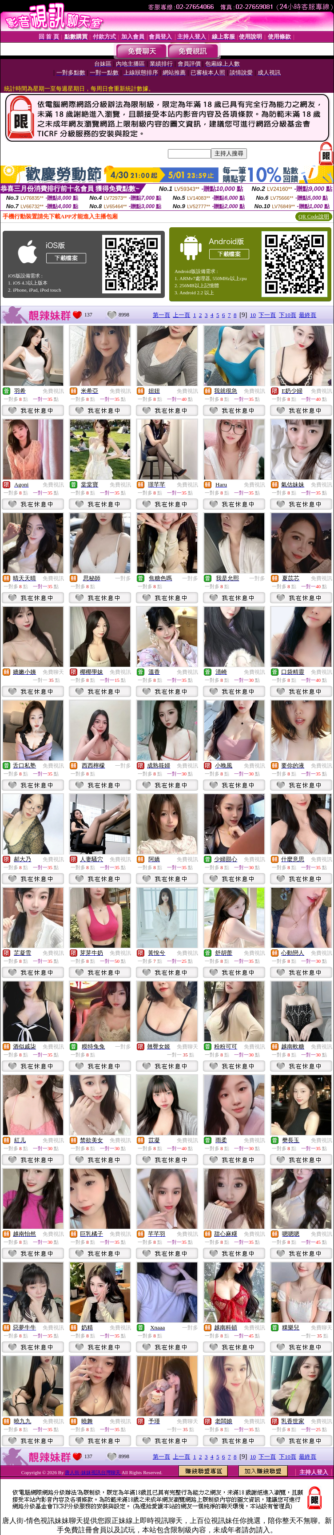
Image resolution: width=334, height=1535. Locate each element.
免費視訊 (53, 391)
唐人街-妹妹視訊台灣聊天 (93, 1472)
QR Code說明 (313, 217)
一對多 (123, 578)
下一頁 (267, 315)
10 (253, 315)
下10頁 (287, 315)
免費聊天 (53, 672)
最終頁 (307, 315)
